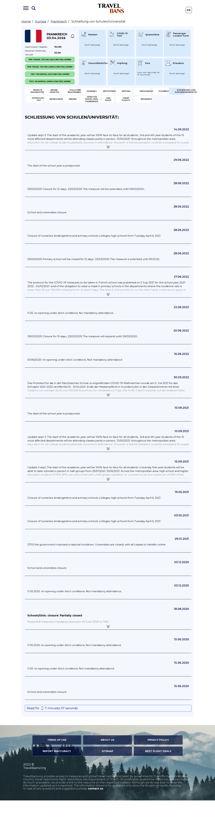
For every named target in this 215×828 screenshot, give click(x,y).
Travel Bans (111, 8)
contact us (95, 816)
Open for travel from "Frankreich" (43, 125)
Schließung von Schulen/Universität (44, 114)
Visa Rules (82, 125)
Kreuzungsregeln (129, 103)
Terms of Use (56, 767)
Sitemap (107, 778)
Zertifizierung (43, 103)
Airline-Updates (86, 92)
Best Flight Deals (158, 778)
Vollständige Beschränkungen (128, 92)
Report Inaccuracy (57, 778)
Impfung (81, 103)
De (189, 10)
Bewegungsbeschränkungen (132, 114)
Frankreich (59, 21)
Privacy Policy (158, 767)
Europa (40, 21)
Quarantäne (169, 92)
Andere (165, 114)
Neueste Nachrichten (42, 92)
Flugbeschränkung (171, 103)
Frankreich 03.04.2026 (57, 36)
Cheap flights (127, 125)
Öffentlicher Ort (85, 114)
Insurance (167, 125)
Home (26, 21)
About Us (107, 767)
